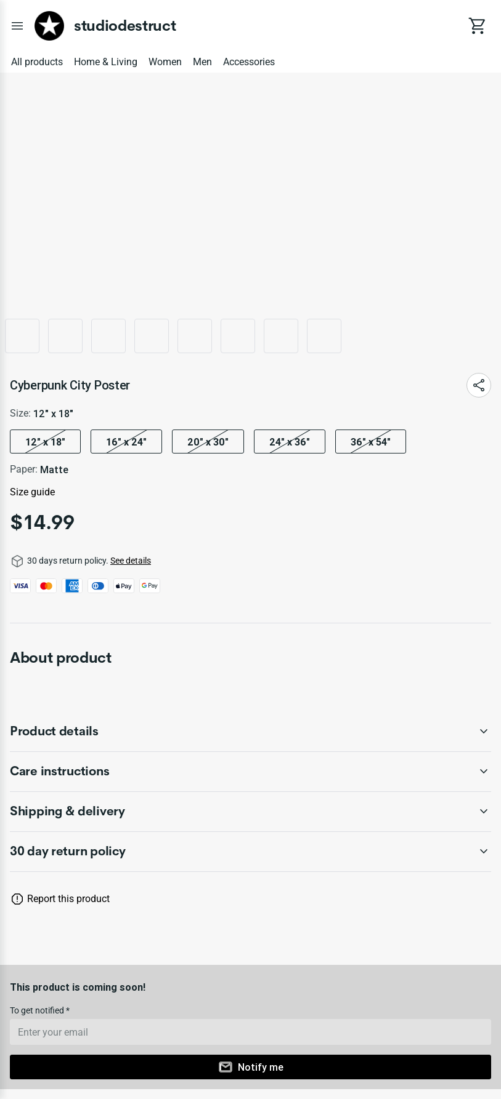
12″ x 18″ (45, 442)
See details (130, 560)
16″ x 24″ (126, 442)
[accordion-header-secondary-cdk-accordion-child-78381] (250, 771)
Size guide (32, 492)
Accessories (249, 62)
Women (165, 62)
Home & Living (105, 62)
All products (37, 62)
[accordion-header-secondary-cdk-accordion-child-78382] (250, 811)
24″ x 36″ (289, 442)
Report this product (68, 899)
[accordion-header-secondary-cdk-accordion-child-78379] (250, 851)
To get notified (38, 1010)
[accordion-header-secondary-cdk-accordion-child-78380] (250, 731)
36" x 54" (371, 442)
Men (202, 62)
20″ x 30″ (208, 442)
